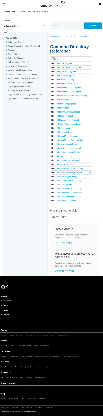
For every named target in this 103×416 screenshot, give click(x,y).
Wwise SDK (11, 38)
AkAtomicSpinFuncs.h (67, 67)
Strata (4, 340)
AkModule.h (63, 116)
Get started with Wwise (65, 271)
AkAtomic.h (62, 63)
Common (86, 37)
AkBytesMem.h (64, 75)
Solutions (5, 351)
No (65, 217)
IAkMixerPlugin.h (65, 176)
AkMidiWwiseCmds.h (67, 112)
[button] (4, 4)
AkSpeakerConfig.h (66, 144)
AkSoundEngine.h (65, 136)
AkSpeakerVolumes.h (67, 148)
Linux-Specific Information (19, 86)
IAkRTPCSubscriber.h (67, 197)
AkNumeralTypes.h (66, 120)
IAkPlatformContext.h (67, 180)
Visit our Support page (65, 243)
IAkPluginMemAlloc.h (67, 189)
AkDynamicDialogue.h (67, 88)
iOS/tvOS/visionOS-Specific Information (24, 78)
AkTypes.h (62, 156)
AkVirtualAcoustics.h (66, 160)
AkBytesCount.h (64, 71)
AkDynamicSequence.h (67, 92)
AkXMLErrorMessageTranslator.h (72, 172)
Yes (56, 217)
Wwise (4, 330)
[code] (70, 63)
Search (92, 26)
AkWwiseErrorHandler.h (68, 168)
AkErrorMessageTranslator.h (70, 96)
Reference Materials (16, 58)
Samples (11, 50)
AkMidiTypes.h (64, 108)
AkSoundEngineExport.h (68, 140)
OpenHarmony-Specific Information (22, 74)
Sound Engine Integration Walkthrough (24, 46)
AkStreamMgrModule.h (67, 152)
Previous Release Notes (18, 66)
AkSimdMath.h (64, 132)
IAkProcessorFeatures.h (68, 193)
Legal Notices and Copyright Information (25, 94)
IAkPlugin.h (62, 184)
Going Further (14, 54)
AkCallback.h (63, 79)
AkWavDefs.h (63, 164)
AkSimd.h (62, 128)
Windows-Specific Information (20, 82)
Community (6, 372)
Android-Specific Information (20, 70)
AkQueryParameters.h (67, 124)
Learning (5, 362)
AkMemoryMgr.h (64, 104)
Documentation (11, 12)
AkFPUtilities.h (64, 100)
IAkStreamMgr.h (64, 201)
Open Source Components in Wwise (23, 98)
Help (3, 393)
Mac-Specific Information (18, 90)
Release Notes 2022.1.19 (18, 62)
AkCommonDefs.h (65, 84)
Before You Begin (15, 42)
